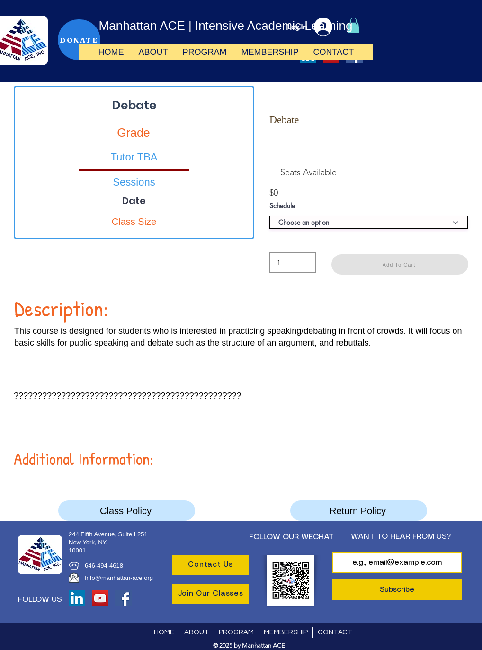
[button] (153, 52)
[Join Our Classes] (210, 594)
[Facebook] (123, 598)
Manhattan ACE (142, 25)
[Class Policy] (126, 510)
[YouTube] (100, 598)
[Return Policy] (358, 510)
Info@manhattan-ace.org (119, 577)
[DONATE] (79, 39)
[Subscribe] (397, 589)
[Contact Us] (210, 565)
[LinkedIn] (77, 598)
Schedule (282, 206)
